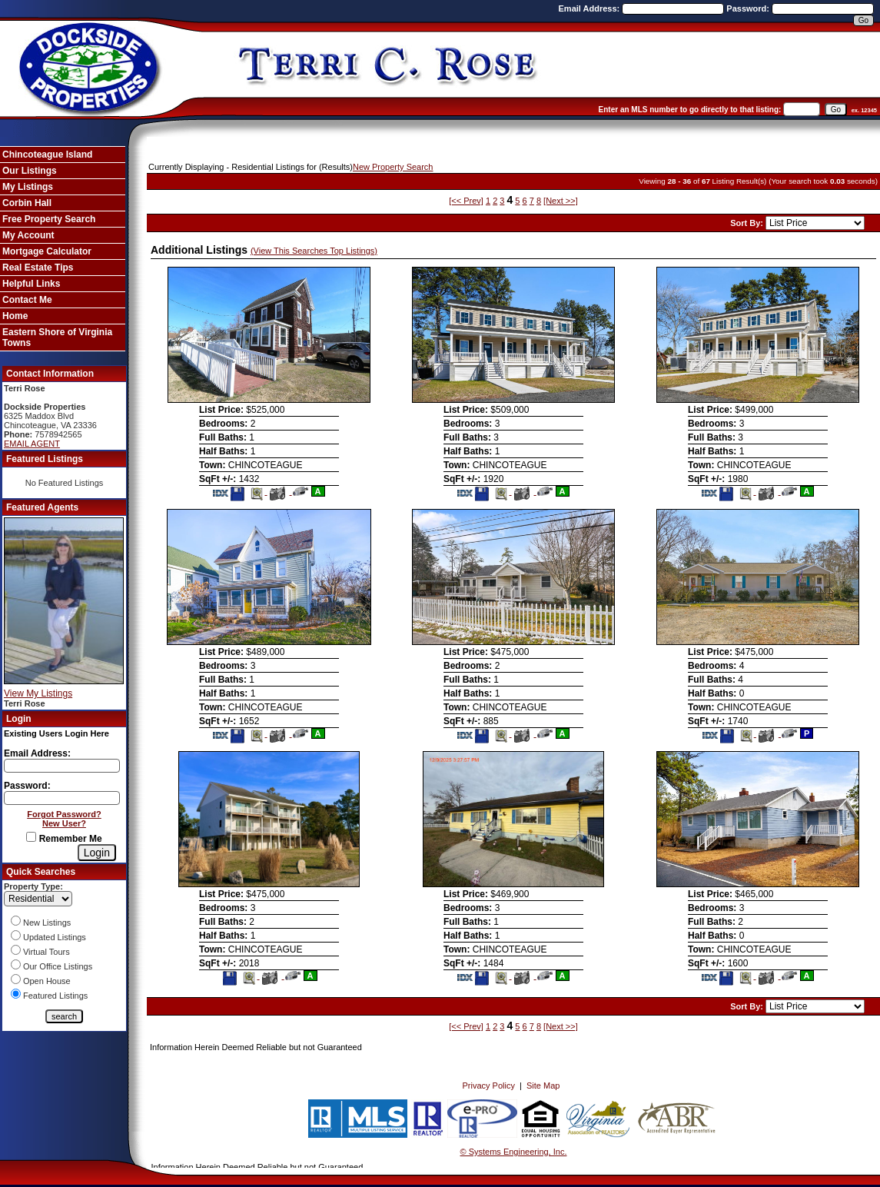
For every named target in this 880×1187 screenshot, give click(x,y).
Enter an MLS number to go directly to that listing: (690, 109)
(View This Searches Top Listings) (314, 250)
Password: (749, 8)
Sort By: (747, 223)
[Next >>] (560, 200)
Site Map (543, 1085)
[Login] (97, 852)
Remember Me (63, 838)
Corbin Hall (26, 203)
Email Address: (591, 8)
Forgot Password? (64, 814)
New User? (64, 823)
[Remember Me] (31, 837)
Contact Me (27, 299)
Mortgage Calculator (46, 251)
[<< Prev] (466, 200)
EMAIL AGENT (32, 443)
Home (15, 316)
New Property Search (393, 166)
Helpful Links (31, 283)
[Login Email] (62, 766)
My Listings (27, 186)
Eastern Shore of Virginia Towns (57, 337)
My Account (28, 235)
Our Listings (29, 170)
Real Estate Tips (37, 267)
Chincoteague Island (47, 154)
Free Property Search (48, 219)
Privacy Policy (488, 1085)
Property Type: (33, 886)
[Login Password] (62, 798)
